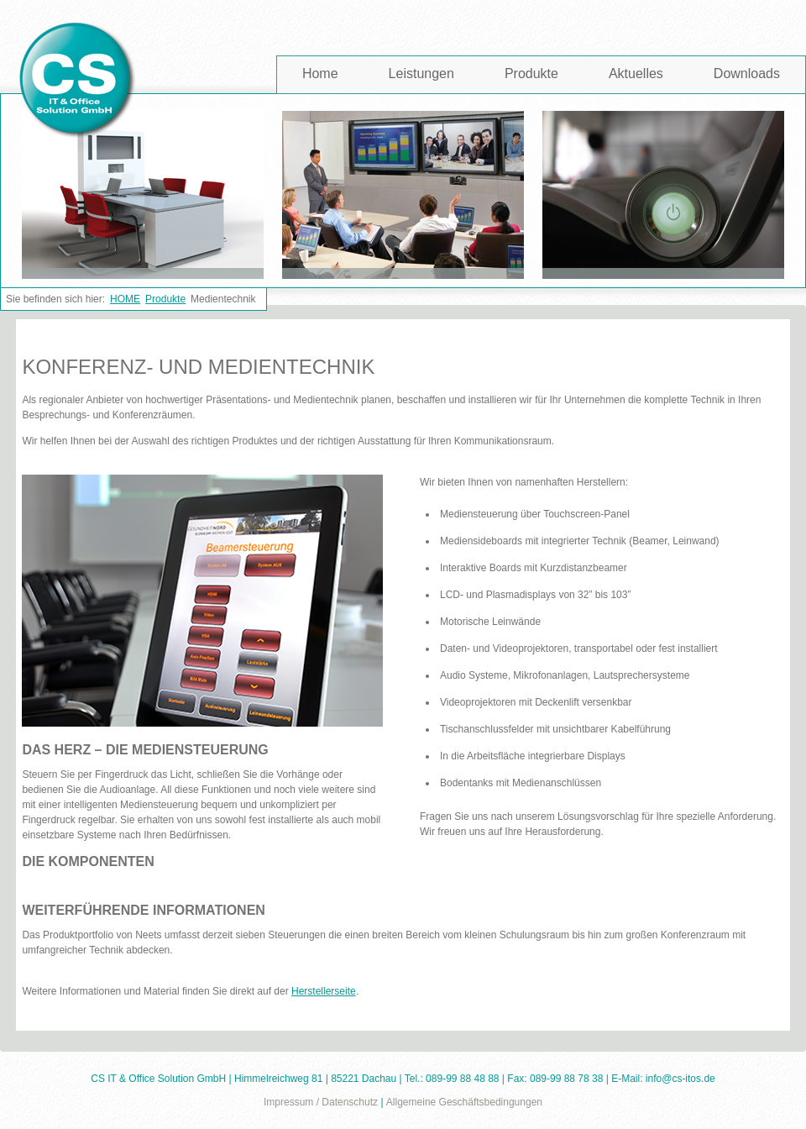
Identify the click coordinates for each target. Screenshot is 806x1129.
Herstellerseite (323, 991)
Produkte (531, 73)
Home (320, 73)
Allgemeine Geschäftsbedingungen (464, 1102)
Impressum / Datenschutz (321, 1102)
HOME (125, 299)
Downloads (747, 73)
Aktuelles (636, 73)
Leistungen (421, 73)
